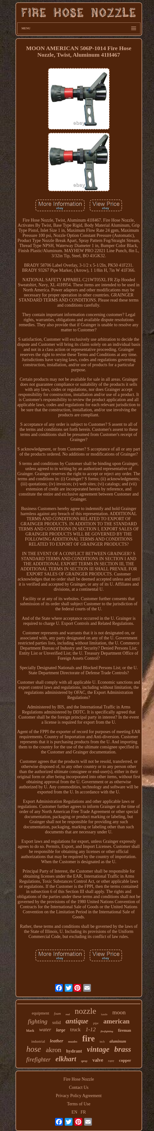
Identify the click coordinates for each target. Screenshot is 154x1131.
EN (74, 1112)
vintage (98, 1049)
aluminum (117, 1041)
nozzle (85, 1011)
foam (57, 1013)
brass (122, 1049)
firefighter (38, 1059)
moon (119, 1012)
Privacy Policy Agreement (79, 1095)
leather (56, 1040)
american (116, 1021)
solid (56, 1022)
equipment (40, 1013)
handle (104, 1014)
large (60, 1030)
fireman (124, 1030)
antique (77, 1021)
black (30, 1030)
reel (68, 1014)
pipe (95, 1023)
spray (84, 1061)
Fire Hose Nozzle (79, 1079)
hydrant (74, 1051)
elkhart (66, 1059)
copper (125, 1060)
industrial (38, 1041)
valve (97, 1060)
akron (53, 1050)
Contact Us (79, 1087)
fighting (38, 1021)
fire (88, 1038)
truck (75, 1029)
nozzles (72, 1041)
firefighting (107, 1031)
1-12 (90, 1029)
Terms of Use (78, 1103)
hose (33, 1049)
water (45, 1029)
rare (111, 1061)
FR (83, 1112)
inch (102, 1041)
